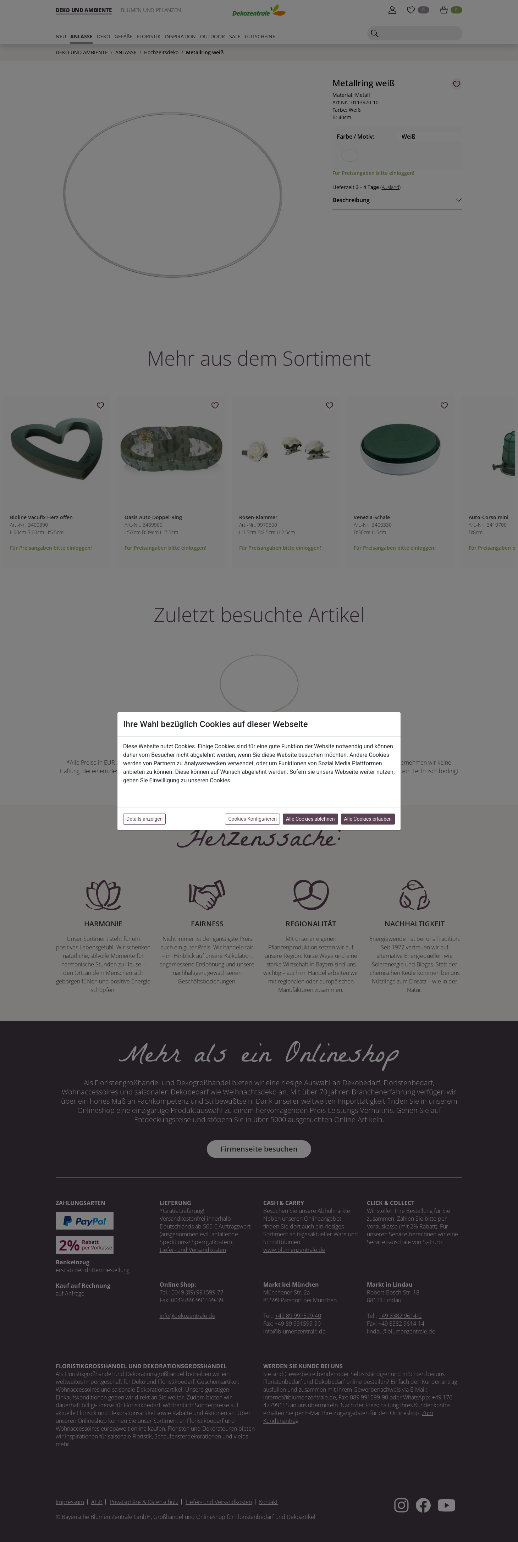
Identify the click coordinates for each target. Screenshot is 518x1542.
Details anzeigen (144, 819)
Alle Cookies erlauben (368, 819)
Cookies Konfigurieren (252, 819)
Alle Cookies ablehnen (310, 819)
